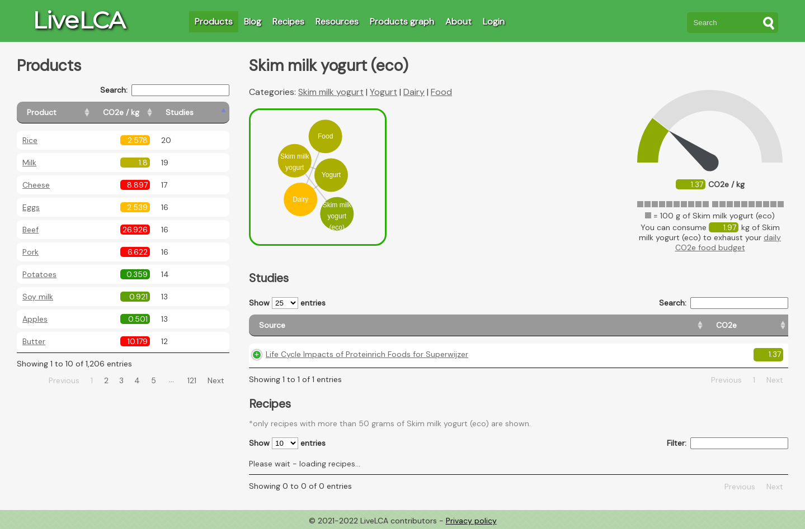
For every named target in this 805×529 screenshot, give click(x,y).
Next (216, 380)
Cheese (36, 185)
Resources (337, 21)
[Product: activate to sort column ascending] (67, 112)
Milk (29, 163)
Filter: (727, 443)
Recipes (288, 21)
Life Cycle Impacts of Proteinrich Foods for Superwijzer (367, 354)
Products (214, 21)
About (458, 21)
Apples (35, 319)
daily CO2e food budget (728, 242)
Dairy (414, 92)
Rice (29, 140)
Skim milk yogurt (331, 92)
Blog (252, 21)
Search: (164, 90)
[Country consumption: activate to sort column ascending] (681, 325)
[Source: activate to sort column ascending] (373, 325)
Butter (33, 341)
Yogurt (383, 92)
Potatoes (39, 274)
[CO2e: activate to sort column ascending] (521, 325)
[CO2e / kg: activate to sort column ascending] (149, 112)
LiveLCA (78, 20)
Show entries (287, 303)
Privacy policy (471, 521)
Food (441, 92)
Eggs (31, 207)
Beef (30, 230)
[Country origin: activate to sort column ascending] (584, 325)
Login (494, 21)
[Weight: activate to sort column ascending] (763, 325)
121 (191, 380)
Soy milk (37, 297)
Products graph (402, 21)
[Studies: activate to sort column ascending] (205, 112)
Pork (30, 252)
